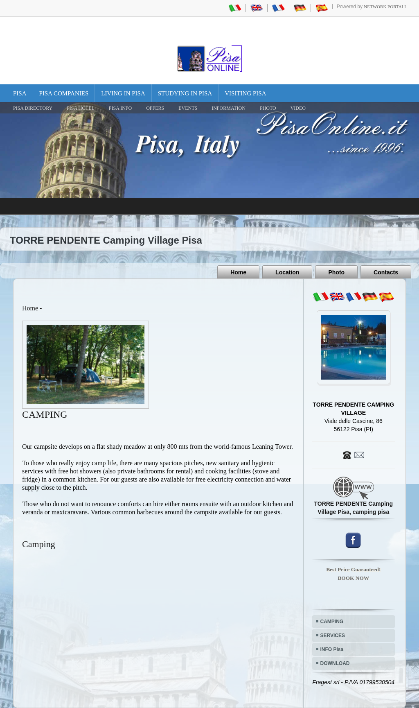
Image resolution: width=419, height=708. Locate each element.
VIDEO (298, 108)
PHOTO (268, 108)
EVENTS (187, 108)
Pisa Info (120, 108)
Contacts (386, 272)
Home (238, 272)
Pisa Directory (32, 108)
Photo (336, 272)
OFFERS (155, 108)
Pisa (20, 93)
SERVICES (332, 635)
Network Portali (385, 6)
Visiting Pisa (245, 93)
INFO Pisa (332, 649)
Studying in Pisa (185, 93)
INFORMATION (229, 108)
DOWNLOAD (335, 663)
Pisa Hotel (81, 108)
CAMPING (332, 621)
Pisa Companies (64, 93)
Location (287, 272)
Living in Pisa (123, 93)
